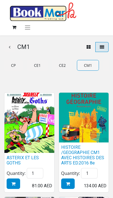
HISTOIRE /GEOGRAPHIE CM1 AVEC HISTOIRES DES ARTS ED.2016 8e (82, 155)
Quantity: (16, 173)
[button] (13, 183)
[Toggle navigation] (27, 27)
